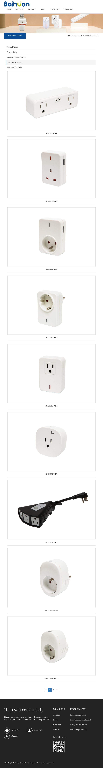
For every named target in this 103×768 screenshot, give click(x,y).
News (43, 9)
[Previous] (46, 690)
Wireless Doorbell (14, 67)
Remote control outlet (78, 715)
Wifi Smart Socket (93, 36)
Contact (56, 730)
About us (19, 9)
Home (8, 9)
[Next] (57, 690)
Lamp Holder (12, 47)
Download (54, 9)
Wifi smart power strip (78, 730)
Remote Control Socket (16, 57)
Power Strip (12, 52)
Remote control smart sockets (81, 720)
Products (32, 9)
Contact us (68, 9)
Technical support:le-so (46, 763)
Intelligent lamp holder (78, 725)
